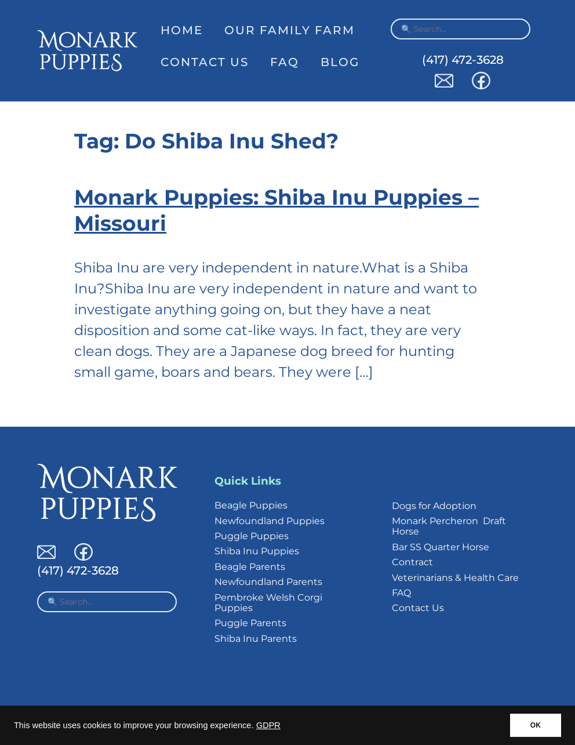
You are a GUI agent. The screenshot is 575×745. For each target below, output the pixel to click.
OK (535, 725)
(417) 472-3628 (463, 60)
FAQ (284, 62)
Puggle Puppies (251, 536)
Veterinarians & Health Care (455, 577)
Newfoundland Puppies (269, 520)
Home (182, 30)
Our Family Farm (289, 30)
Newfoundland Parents (268, 581)
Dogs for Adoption (434, 505)
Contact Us (205, 62)
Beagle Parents (249, 566)
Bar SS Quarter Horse (440, 547)
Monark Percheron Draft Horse (449, 526)
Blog (340, 62)
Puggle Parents (250, 622)
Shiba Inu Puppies (256, 551)
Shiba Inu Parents (255, 638)
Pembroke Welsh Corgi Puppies (268, 602)
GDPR (268, 725)
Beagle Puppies (251, 505)
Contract (412, 562)
